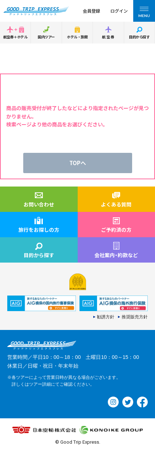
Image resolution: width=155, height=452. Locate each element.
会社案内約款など (116, 255)
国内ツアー (46, 36)
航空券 (108, 36)
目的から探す (139, 36)
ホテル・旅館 (77, 36)
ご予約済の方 (116, 229)
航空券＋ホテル (15, 36)
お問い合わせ (39, 204)
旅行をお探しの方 (39, 229)
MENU (144, 13)
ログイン (119, 11)
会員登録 (91, 11)
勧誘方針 (105, 317)
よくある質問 (116, 204)
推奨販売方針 (135, 317)
